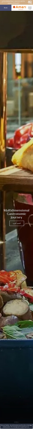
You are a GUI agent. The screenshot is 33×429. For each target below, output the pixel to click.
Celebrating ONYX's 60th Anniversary (17, 2)
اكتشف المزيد (17, 223)
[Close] (2, 2)
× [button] (31, 425)
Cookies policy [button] (6, 427)
